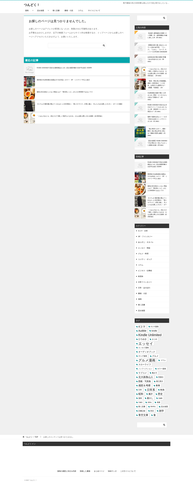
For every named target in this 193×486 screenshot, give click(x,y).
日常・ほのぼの (144, 288)
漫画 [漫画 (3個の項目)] (140, 398)
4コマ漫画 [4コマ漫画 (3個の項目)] (155, 327)
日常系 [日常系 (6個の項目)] (151, 389)
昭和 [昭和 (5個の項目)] (140, 394)
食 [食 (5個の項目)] (154, 415)
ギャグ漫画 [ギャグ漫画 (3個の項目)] (142, 356)
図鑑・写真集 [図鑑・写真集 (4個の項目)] (144, 381)
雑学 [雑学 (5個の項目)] (161, 410)
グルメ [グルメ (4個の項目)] (155, 356)
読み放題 (40, 10)
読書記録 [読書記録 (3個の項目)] (141, 411)
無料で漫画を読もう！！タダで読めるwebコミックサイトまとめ (157, 119)
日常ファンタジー (145, 282)
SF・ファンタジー (145, 236)
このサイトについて (128, 471)
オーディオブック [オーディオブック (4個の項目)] (146, 352)
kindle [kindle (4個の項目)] (154, 331)
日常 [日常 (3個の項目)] (140, 390)
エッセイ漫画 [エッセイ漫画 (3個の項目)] (143, 348)
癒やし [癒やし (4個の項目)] (150, 398)
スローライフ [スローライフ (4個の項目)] (144, 364)
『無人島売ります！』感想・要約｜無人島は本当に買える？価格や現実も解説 (157, 132)
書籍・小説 (68, 10)
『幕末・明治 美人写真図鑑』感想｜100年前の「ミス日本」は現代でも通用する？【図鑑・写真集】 (157, 84)
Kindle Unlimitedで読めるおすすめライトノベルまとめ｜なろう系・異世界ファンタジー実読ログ (157, 108)
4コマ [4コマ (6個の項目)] (141, 326)
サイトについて (94, 10)
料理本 (140, 276)
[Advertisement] (96, 456)
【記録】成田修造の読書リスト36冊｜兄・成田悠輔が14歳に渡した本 (157, 35)
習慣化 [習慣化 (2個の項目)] (150, 402)
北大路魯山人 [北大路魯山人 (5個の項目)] (145, 377)
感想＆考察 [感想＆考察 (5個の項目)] (144, 385)
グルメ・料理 (143, 254)
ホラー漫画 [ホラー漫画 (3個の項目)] (161, 369)
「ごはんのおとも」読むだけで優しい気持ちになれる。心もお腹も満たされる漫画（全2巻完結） (70, 116)
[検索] (77, 45)
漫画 (27, 10)
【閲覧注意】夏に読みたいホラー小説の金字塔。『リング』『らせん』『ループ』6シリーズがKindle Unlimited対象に (157, 48)
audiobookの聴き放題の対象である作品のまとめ (157, 59)
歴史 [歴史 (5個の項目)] (160, 394)
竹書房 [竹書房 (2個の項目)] (140, 402)
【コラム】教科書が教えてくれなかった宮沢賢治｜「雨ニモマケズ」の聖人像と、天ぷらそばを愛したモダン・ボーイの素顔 (79, 104)
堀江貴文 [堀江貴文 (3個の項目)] (159, 381)
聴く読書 (56, 10)
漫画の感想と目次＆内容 (66, 471)
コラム (80, 10)
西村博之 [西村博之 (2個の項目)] (153, 406)
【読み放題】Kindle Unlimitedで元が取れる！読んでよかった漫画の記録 (157, 143)
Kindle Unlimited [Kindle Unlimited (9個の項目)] (149, 335)
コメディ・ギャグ (145, 259)
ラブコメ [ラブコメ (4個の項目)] (142, 373)
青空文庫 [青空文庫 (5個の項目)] (143, 415)
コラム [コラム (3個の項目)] (163, 360)
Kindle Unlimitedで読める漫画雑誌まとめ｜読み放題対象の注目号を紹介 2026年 (64, 68)
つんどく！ (33, 4)
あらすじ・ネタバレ (146, 242)
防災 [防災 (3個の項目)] (152, 411)
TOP (31, 437)
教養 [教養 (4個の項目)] (158, 385)
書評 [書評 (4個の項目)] (150, 394)
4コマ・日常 (143, 231)
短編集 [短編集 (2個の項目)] (160, 398)
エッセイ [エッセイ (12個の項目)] (145, 343)
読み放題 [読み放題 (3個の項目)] (164, 407)
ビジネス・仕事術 (145, 271)
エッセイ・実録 (144, 248)
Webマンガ (112, 471)
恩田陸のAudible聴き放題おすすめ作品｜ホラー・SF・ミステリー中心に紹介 (63, 80)
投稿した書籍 (85, 471)
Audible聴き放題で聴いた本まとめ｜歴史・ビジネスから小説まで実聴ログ (157, 96)
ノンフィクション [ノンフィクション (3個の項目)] (145, 369)
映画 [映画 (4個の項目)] (162, 390)
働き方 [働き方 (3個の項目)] (154, 373)
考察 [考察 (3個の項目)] (158, 402)
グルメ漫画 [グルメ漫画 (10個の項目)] (146, 360)
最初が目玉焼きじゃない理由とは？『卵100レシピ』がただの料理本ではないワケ (65, 92)
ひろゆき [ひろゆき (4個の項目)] (142, 339)
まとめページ (99, 471)
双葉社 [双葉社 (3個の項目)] (160, 377)
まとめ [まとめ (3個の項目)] (154, 339)
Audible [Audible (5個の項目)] (142, 330)
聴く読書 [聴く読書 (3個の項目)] (141, 407)
